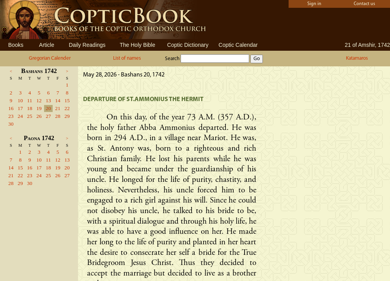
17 (20, 108)
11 (29, 100)
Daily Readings (87, 45)
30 (10, 124)
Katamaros (357, 58)
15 (66, 100)
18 (29, 108)
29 (66, 116)
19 (38, 108)
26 (38, 116)
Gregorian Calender (50, 58)
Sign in (314, 4)
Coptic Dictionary (188, 45)
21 (57, 108)
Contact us (364, 4)
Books (15, 45)
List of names (127, 58)
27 (48, 116)
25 (29, 116)
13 (48, 100)
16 (10, 108)
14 (57, 100)
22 (66, 108)
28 (57, 116)
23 (10, 116)
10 (20, 100)
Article (46, 45)
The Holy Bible (137, 45)
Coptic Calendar (237, 45)
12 (38, 100)
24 (20, 116)
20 (48, 108)
